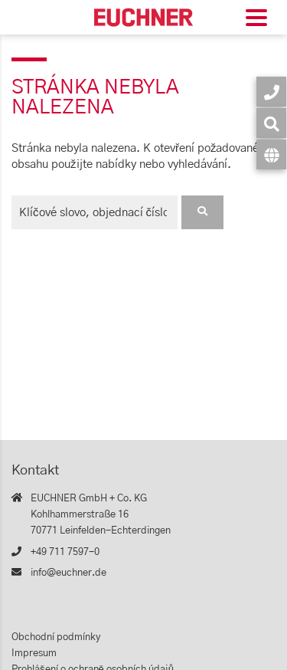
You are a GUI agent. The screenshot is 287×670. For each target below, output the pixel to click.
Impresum (34, 654)
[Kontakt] (271, 92)
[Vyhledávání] (271, 123)
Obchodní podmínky (55, 637)
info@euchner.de (68, 573)
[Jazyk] (271, 154)
